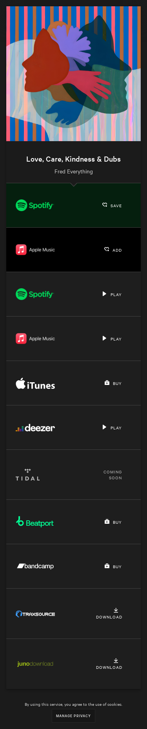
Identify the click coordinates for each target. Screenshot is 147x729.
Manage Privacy (73, 715)
